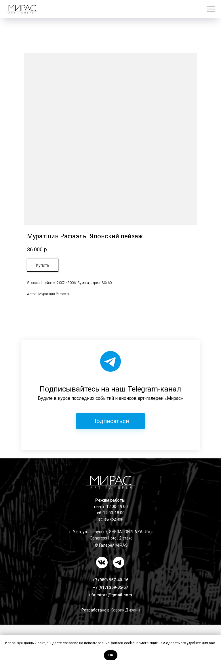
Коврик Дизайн (125, 610)
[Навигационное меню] (211, 9)
